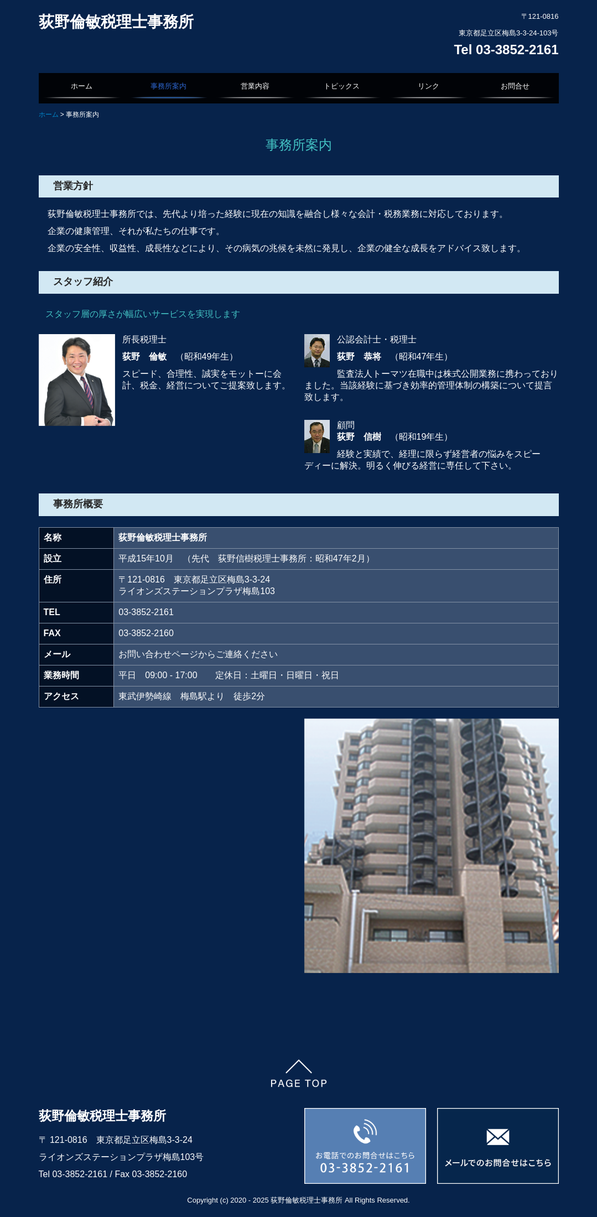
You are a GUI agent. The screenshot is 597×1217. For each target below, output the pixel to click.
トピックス (342, 86)
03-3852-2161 (81, 1174)
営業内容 (255, 86)
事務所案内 (168, 86)
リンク (428, 86)
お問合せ (515, 86)
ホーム (81, 86)
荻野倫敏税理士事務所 (116, 21)
